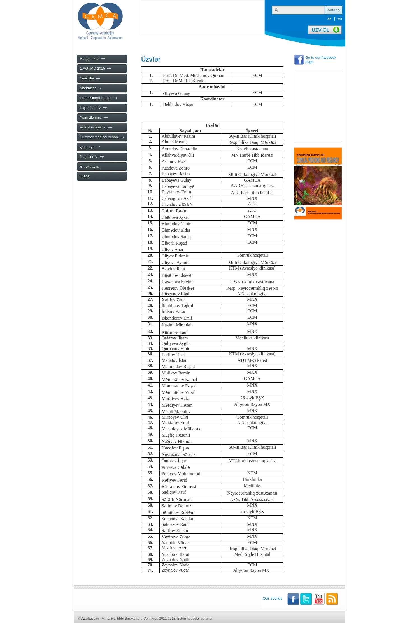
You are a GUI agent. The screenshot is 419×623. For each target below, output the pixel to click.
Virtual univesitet (96, 127)
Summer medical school (102, 137)
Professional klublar (99, 98)
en (339, 18)
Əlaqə (84, 176)
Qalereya (90, 147)
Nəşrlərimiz (92, 156)
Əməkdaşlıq (89, 166)
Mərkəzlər (91, 88)
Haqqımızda (93, 59)
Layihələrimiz (93, 108)
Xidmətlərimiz (94, 117)
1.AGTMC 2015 (95, 68)
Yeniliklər (90, 78)
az (329, 18)
